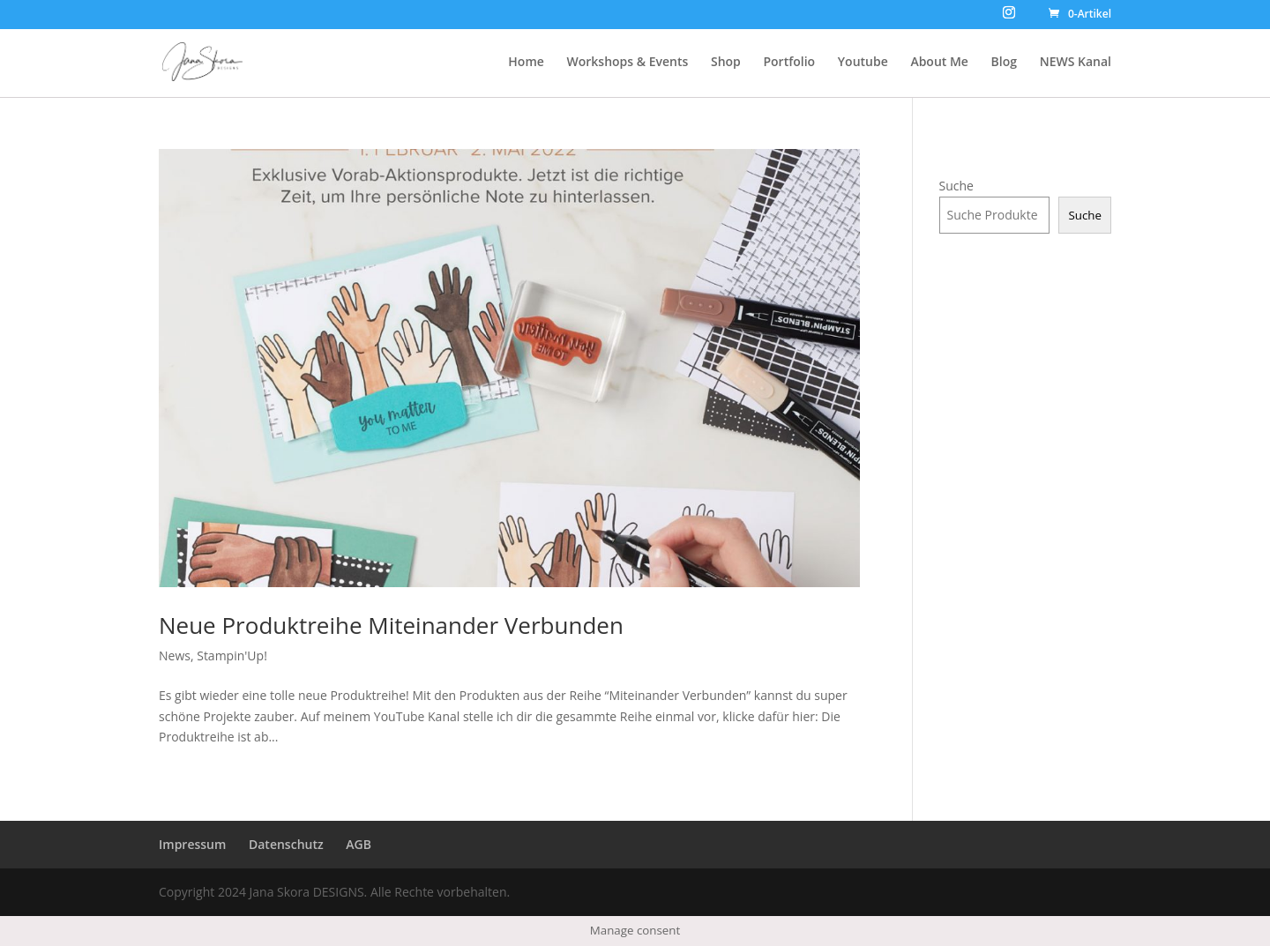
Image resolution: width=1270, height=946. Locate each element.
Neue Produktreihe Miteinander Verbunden (391, 625)
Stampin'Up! (232, 655)
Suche (956, 185)
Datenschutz (286, 844)
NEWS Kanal (1075, 63)
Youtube (863, 63)
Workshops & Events (627, 63)
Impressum (192, 844)
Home (526, 63)
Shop (726, 63)
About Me (939, 63)
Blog (1004, 63)
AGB (358, 844)
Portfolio (789, 63)
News (174, 655)
